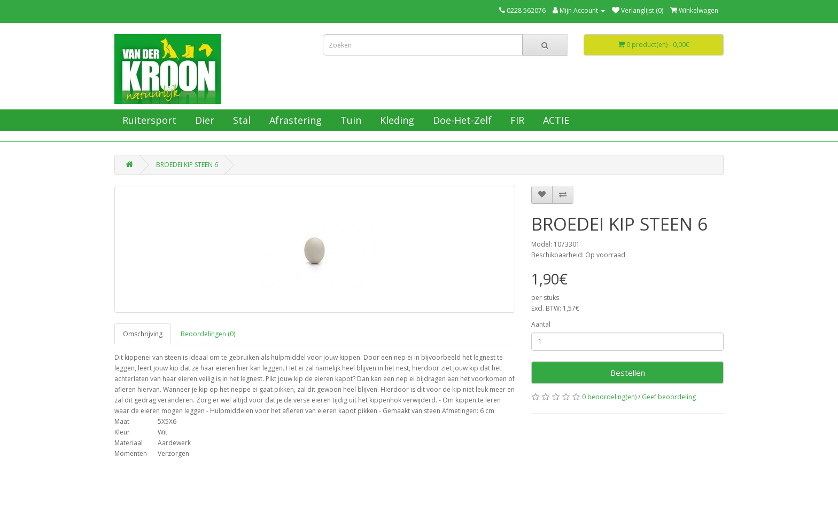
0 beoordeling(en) (609, 396)
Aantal (540, 324)
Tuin (349, 120)
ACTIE (554, 120)
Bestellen (627, 372)
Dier (203, 120)
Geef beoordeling (669, 396)
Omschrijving (142, 333)
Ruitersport (148, 120)
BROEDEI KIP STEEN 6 (187, 164)
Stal (240, 120)
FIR (516, 120)
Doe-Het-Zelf (461, 120)
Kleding (395, 120)
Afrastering (294, 120)
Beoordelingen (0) (208, 333)
